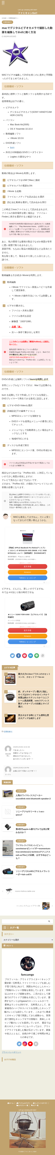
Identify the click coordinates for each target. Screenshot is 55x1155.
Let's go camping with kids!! (27, 1110)
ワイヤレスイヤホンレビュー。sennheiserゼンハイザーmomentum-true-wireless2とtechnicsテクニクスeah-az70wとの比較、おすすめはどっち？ (33, 851)
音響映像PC (8, 731)
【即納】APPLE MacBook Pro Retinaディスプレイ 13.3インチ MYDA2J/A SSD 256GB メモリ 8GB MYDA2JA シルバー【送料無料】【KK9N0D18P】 (27, 550)
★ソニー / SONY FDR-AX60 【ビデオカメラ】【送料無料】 (27, 616)
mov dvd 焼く (8, 754)
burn (12, 147)
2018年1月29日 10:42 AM (21, 747)
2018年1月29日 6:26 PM (21, 768)
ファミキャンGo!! (27, 13)
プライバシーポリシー (11, 1052)
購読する (8, 946)
